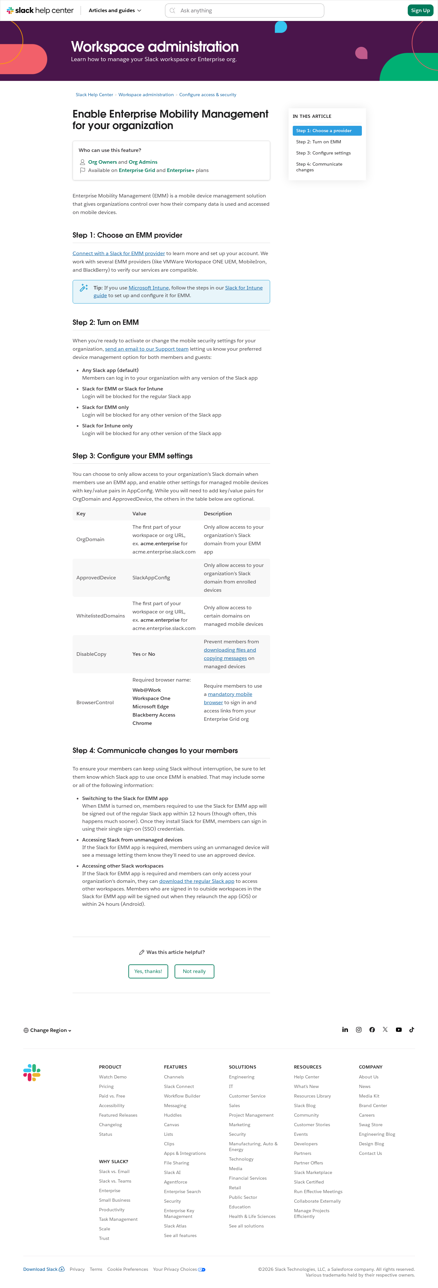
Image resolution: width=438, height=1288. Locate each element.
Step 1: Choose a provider (323, 130)
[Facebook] (372, 1030)
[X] (385, 1030)
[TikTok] (412, 1030)
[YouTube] (399, 1030)
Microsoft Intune (149, 287)
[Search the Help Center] (250, 10)
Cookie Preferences (127, 1269)
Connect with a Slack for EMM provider (119, 253)
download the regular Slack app (196, 881)
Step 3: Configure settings (323, 153)
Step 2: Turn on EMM (318, 142)
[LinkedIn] (345, 1030)
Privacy (77, 1269)
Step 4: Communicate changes (319, 167)
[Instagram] (359, 1030)
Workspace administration (146, 94)
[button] (148, 971)
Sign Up (420, 10)
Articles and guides (115, 10)
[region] (171, 619)
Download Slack (44, 1269)
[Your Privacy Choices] (176, 1269)
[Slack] (31, 1153)
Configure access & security (207, 94)
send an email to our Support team (147, 349)
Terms (96, 1269)
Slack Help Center (94, 94)
